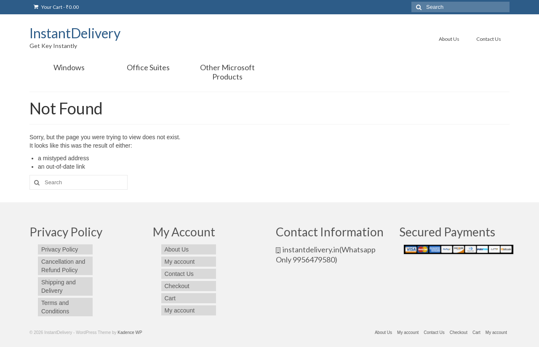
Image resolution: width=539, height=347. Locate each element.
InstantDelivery (74, 33)
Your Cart (56, 7)
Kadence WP (129, 332)
